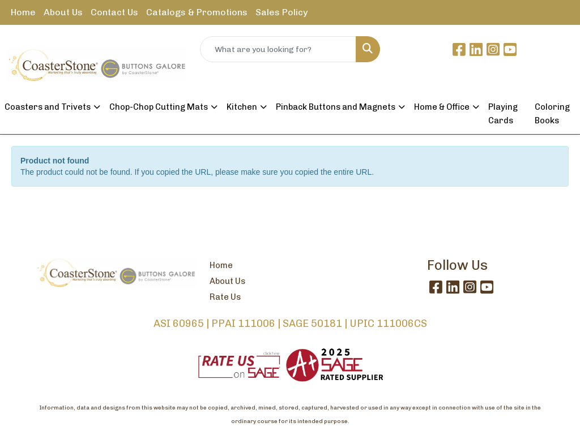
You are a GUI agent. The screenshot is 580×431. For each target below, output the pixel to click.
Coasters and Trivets (48, 107)
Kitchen (242, 107)
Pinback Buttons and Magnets (335, 107)
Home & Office (442, 107)
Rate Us (225, 297)
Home (23, 12)
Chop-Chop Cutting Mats (158, 107)
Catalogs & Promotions (197, 12)
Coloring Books (552, 114)
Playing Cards (503, 114)
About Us (63, 12)
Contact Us (114, 12)
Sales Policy (281, 12)
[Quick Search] (278, 49)
